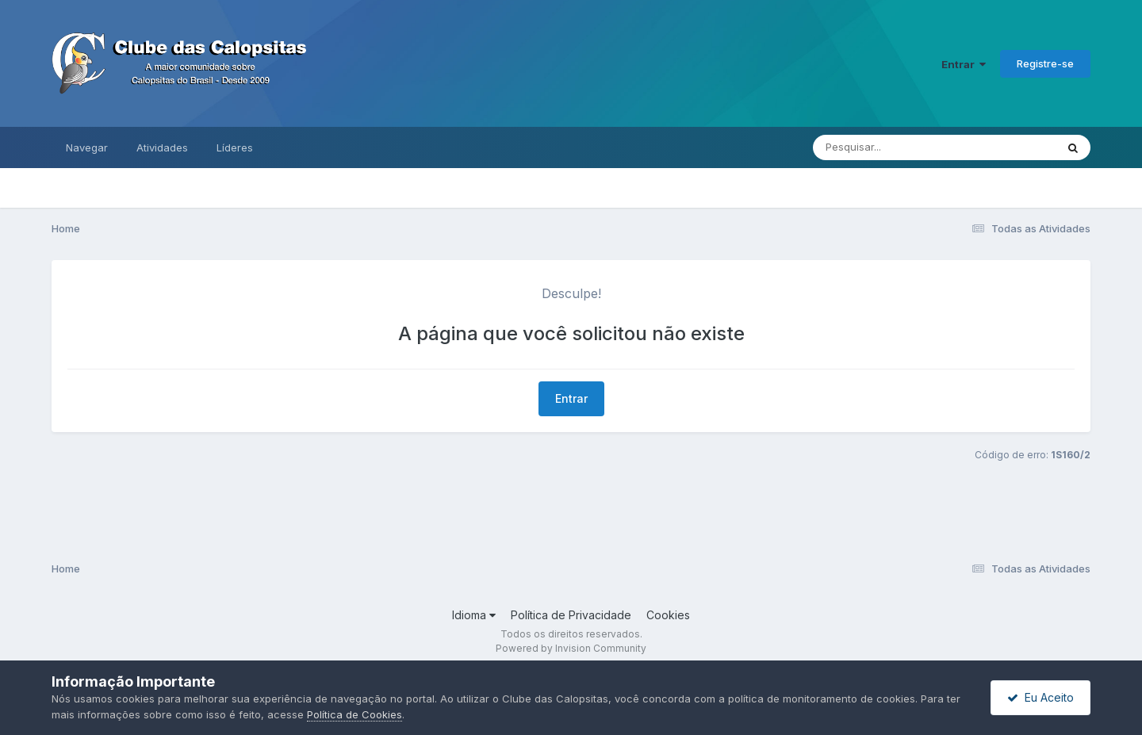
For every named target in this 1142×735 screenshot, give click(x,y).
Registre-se (1045, 63)
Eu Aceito (1040, 697)
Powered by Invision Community (571, 648)
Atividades (162, 147)
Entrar (963, 64)
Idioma (474, 615)
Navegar (87, 147)
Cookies (668, 615)
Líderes (235, 147)
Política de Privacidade (571, 615)
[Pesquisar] (886, 147)
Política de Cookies (354, 714)
